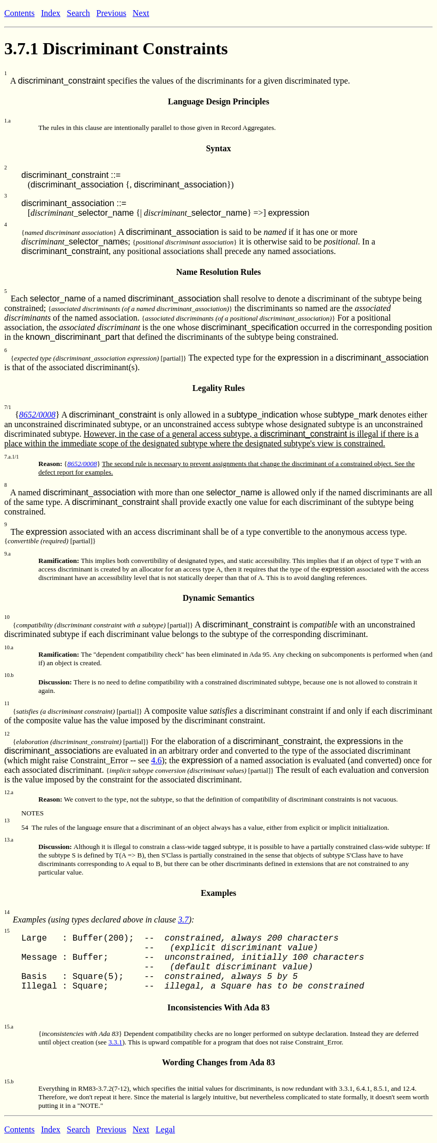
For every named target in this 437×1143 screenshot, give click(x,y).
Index (50, 13)
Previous (111, 13)
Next (141, 13)
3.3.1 (115, 1042)
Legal (165, 1129)
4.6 (156, 760)
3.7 (183, 919)
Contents (19, 13)
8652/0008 (37, 414)
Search (78, 13)
